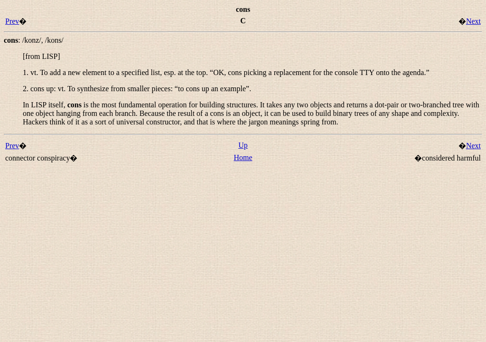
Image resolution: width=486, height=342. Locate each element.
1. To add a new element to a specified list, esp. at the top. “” (226, 72)
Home (243, 157)
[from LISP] (41, 56)
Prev (12, 21)
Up (243, 145)
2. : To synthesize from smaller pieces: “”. (137, 89)
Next (473, 21)
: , (34, 40)
